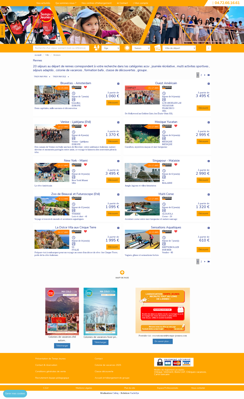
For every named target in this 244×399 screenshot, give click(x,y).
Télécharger (62, 345)
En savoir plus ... (163, 341)
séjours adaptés (43, 70)
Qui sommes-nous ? (65, 3)
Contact (122, 3)
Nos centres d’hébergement (97, 3)
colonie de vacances (69, 70)
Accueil (38, 55)
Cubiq (115, 393)
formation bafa (94, 70)
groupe (142, 70)
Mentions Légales (84, 388)
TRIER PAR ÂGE (59, 77)
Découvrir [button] (113, 102)
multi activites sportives (192, 66)
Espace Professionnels (167, 388)
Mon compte (140, 3)
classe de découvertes (120, 70)
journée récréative (163, 66)
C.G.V (45, 388)
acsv (146, 66)
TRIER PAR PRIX (40, 77)
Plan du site (129, 388)
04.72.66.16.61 (227, 2)
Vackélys (134, 393)
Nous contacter (198, 388)
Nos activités (43, 3)
